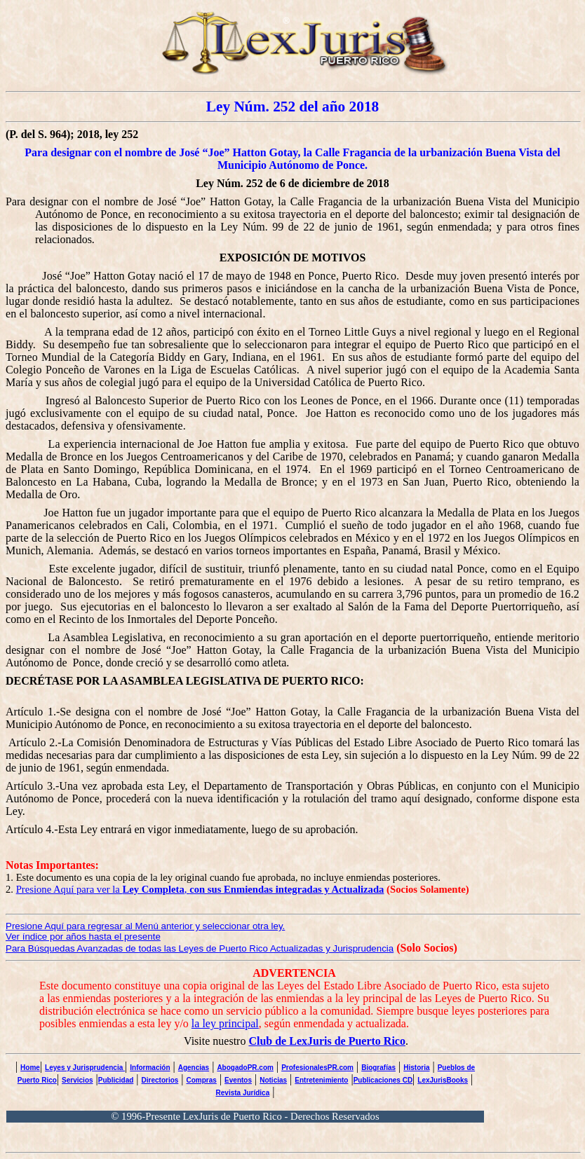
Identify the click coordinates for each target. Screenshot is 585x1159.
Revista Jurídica (243, 1093)
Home (30, 1067)
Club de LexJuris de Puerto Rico (326, 1041)
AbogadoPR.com (245, 1067)
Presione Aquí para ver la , (200, 889)
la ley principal (225, 1023)
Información (150, 1067)
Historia (416, 1067)
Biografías (378, 1067)
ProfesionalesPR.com (317, 1067)
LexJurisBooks (442, 1080)
